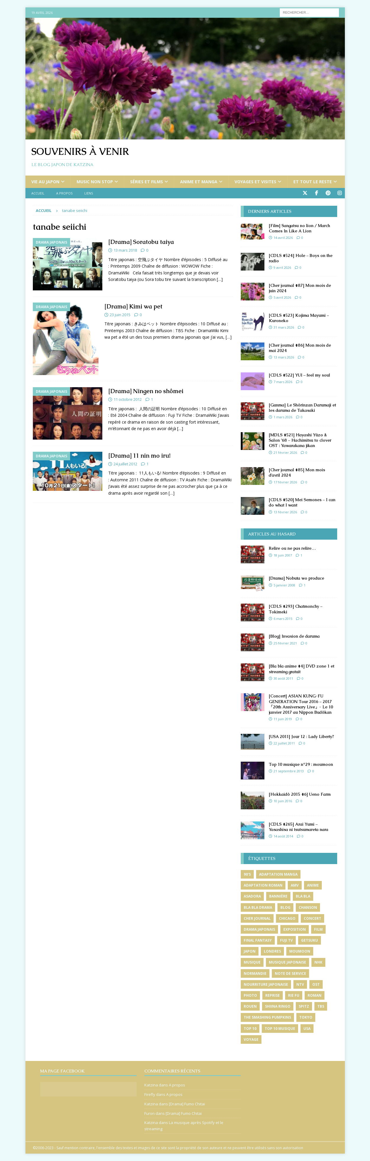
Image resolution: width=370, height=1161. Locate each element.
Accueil (37, 193)
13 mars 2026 (284, 357)
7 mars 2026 (283, 382)
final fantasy (258, 940)
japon (250, 951)
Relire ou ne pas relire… (292, 548)
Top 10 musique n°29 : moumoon (301, 764)
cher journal (257, 918)
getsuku (309, 940)
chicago (287, 918)
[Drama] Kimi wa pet (133, 306)
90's (247, 874)
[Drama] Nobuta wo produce (296, 578)
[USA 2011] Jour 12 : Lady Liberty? (301, 736)
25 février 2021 (285, 643)
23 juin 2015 (120, 314)
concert (312, 918)
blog (285, 907)
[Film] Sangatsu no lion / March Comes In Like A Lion (299, 228)
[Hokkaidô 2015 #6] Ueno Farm (300, 794)
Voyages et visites (255, 181)
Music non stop (95, 181)
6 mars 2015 (283, 618)
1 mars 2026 (283, 417)
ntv (300, 984)
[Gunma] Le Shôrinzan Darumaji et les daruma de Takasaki (302, 407)
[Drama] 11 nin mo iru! (139, 455)
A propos (64, 193)
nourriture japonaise (266, 984)
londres (272, 951)
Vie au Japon (45, 181)
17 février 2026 (285, 482)
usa (307, 1028)
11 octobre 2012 (128, 399)
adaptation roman (263, 885)
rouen (250, 1006)
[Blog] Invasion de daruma (294, 636)
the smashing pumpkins (267, 1017)
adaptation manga (278, 874)
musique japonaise (287, 962)
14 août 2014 (283, 836)
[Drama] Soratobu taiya (141, 242)
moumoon (299, 951)
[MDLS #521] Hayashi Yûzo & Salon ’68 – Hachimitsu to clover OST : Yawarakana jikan (300, 440)
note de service (290, 973)
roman (314, 995)
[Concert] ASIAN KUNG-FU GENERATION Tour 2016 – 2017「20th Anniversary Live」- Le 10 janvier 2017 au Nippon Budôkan (301, 704)
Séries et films (146, 181)
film (318, 929)
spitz (304, 1006)
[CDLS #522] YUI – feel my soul (299, 375)
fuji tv (286, 940)
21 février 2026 (285, 452)
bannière (278, 896)
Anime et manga (198, 181)
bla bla (303, 896)
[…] (220, 279)
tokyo (305, 1017)
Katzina (151, 1085)
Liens (88, 193)
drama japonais (259, 929)
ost (316, 984)
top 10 (250, 1028)
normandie (255, 973)
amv (295, 885)
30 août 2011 (283, 678)
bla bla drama (258, 907)
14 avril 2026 (283, 237)
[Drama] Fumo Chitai (187, 1104)
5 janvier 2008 (284, 585)
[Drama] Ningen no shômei (145, 391)
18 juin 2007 (283, 555)
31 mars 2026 (284, 327)
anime (313, 885)
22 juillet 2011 (284, 743)
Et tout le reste (312, 181)
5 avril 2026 (282, 297)
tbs (320, 1006)
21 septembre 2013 (289, 771)
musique (252, 962)
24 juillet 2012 (125, 464)
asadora (252, 896)
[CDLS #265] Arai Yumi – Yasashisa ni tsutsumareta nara (298, 826)
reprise (272, 995)
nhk (318, 962)
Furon (149, 1113)
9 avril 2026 (282, 267)
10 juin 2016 (283, 801)
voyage (251, 1039)
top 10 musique (280, 1028)
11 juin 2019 (283, 719)
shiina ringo (277, 1006)
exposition (294, 929)
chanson (308, 907)
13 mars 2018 (125, 250)
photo (250, 995)
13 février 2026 (285, 512)
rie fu (293, 995)
